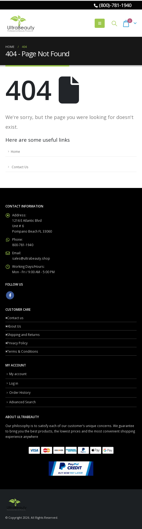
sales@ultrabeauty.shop (31, 258)
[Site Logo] (20, 23)
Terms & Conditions (22, 351)
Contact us (15, 318)
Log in (13, 383)
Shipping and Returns (23, 334)
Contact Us (19, 167)
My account (18, 374)
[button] (100, 23)
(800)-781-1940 (115, 5)
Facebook (10, 295)
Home (15, 151)
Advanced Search (22, 402)
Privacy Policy (17, 343)
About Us (14, 326)
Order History (20, 392)
